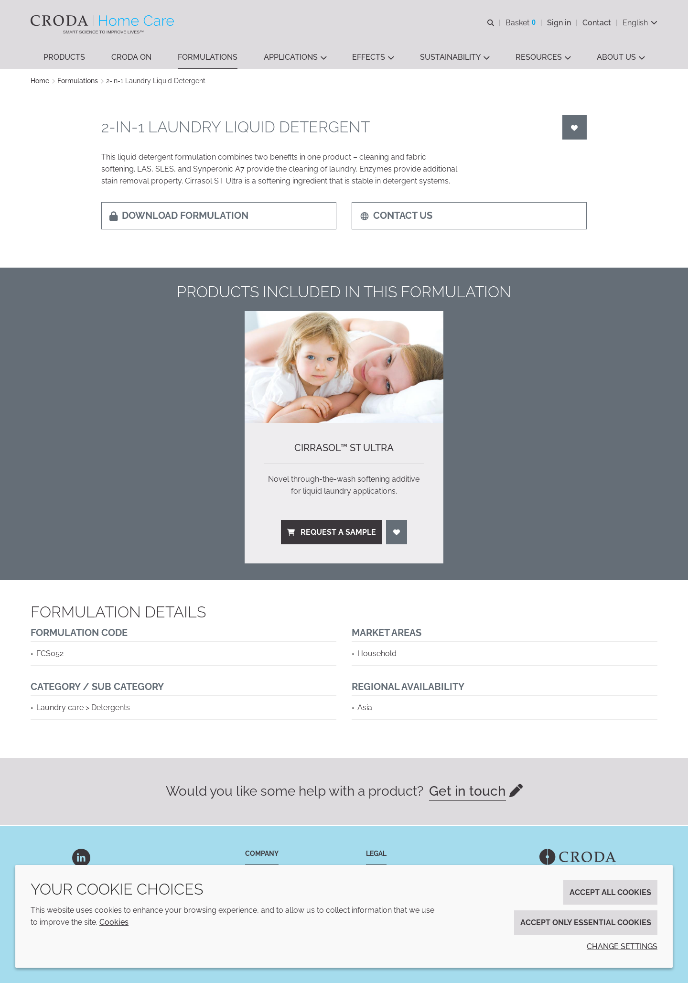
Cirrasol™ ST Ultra (344, 448)
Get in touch (467, 792)
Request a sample (331, 533)
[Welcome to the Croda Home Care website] (103, 20)
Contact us (396, 216)
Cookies (114, 922)
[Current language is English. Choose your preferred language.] (640, 23)
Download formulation (178, 216)
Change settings (622, 946)
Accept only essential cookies (585, 922)
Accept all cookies (610, 892)
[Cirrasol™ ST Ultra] (344, 368)
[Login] (574, 128)
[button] (64, 57)
